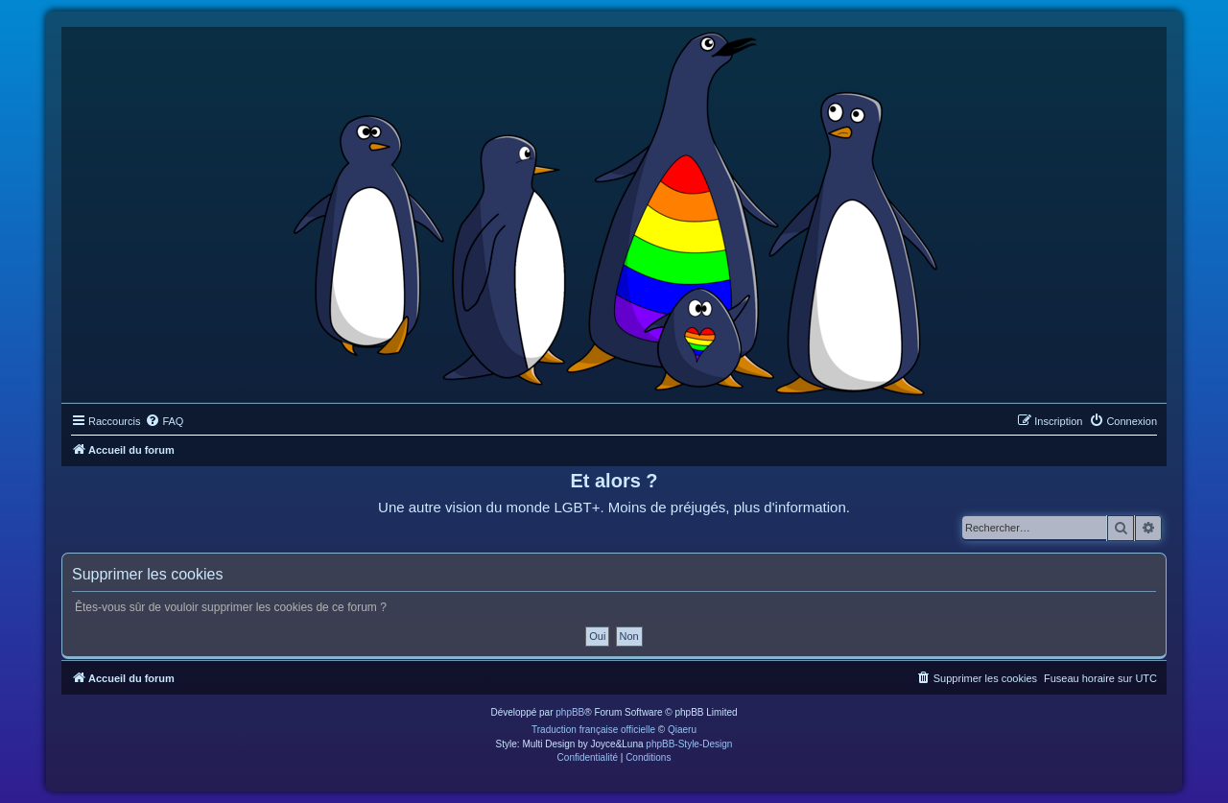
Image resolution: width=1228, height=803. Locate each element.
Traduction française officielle (593, 729)
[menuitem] (164, 421)
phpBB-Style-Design (689, 744)
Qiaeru (682, 729)
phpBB (569, 712)
